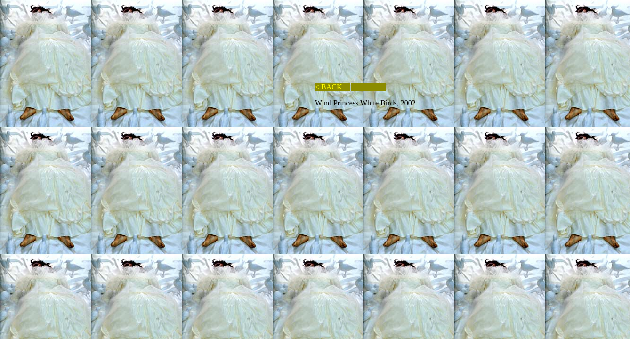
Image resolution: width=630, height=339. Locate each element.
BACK (331, 87)
